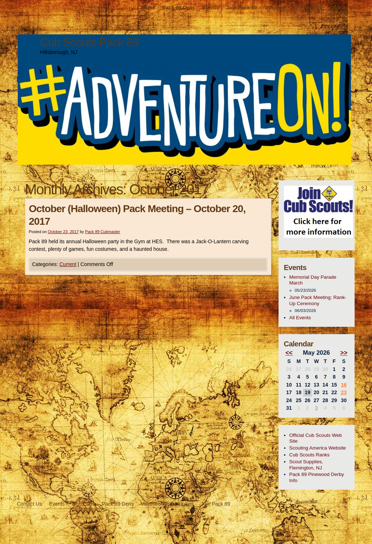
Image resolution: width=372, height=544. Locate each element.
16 (344, 385)
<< (289, 352)
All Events (300, 317)
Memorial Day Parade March (313, 280)
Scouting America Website (317, 448)
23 (344, 392)
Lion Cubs (83, 504)
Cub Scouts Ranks (309, 454)
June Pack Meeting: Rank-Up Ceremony (318, 300)
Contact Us (342, 7)
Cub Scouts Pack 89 (89, 42)
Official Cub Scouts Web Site (315, 438)
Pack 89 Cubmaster (102, 231)
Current (67, 264)
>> (343, 352)
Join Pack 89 (241, 7)
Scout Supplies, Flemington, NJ (306, 465)
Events (210, 7)
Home (148, 7)
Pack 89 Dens (178, 7)
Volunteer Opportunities (293, 7)
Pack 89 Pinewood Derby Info (316, 477)
